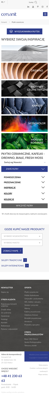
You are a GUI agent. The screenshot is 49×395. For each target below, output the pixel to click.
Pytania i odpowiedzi (9, 329)
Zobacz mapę (10, 251)
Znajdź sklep (6, 309)
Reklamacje (5, 326)
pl (3, 2)
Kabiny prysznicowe (32, 312)
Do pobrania (6, 313)
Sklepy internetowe (12, 266)
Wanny (27, 308)
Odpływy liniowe (31, 315)
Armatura (28, 322)
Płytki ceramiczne (31, 292)
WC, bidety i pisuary (32, 302)
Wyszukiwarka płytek (25, 31)
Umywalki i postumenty (33, 299)
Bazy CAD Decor (31, 339)
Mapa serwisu (43, 374)
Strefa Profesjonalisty (32, 342)
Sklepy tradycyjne (11, 260)
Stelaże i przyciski (31, 305)
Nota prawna (43, 365)
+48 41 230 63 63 (11, 378)
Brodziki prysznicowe (32, 318)
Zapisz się (5, 292)
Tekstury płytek (30, 346)
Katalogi (4, 319)
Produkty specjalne (32, 325)
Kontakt (4, 323)
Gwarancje (5, 316)
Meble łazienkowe (31, 295)
